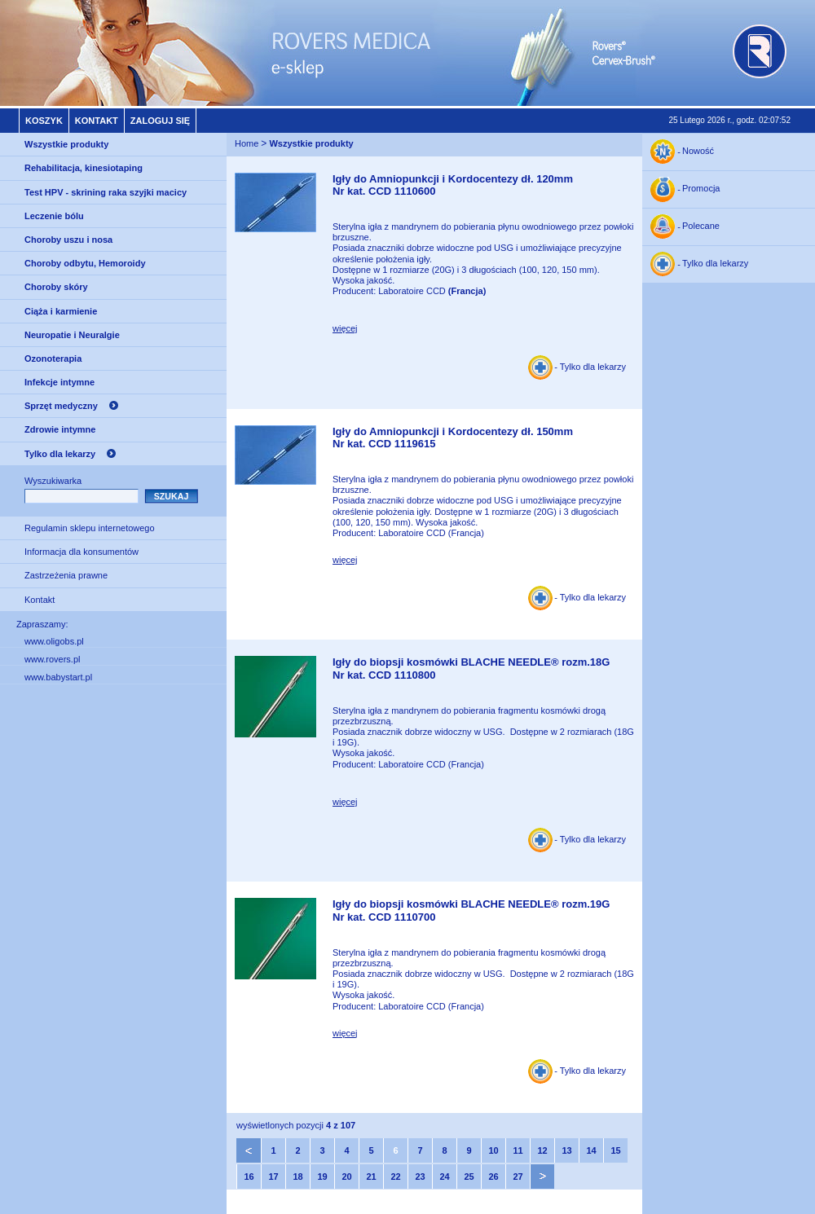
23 (420, 1176)
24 (444, 1176)
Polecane (701, 226)
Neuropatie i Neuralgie (72, 335)
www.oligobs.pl (54, 641)
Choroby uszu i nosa (68, 239)
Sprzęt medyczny (61, 406)
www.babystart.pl (58, 677)
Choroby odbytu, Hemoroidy (85, 263)
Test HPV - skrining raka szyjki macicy (105, 192)
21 (371, 1176)
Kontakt (96, 120)
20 (346, 1176)
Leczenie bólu (54, 216)
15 (615, 1150)
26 (493, 1176)
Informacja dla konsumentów (81, 551)
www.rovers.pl (52, 659)
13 (566, 1150)
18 (297, 1176)
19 (322, 1176)
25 (469, 1176)
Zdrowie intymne (59, 429)
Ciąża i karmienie (60, 311)
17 (273, 1176)
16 (248, 1176)
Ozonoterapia (53, 358)
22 (395, 1176)
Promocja (701, 189)
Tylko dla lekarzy (59, 454)
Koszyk (44, 120)
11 (517, 1150)
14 (591, 1150)
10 (493, 1150)
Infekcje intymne (59, 382)
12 (542, 1150)
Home (246, 143)
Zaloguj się (160, 120)
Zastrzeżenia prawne (66, 575)
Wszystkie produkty (66, 144)
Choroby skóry (56, 287)
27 (517, 1176)
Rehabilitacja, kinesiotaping (83, 168)
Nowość (698, 151)
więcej (345, 328)
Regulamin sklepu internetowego (89, 528)
